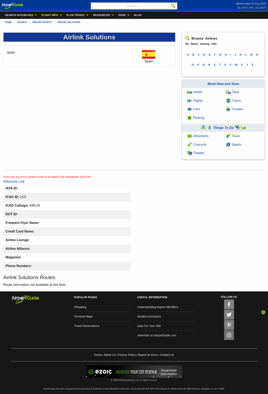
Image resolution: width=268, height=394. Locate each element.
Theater (195, 153)
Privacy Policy (127, 354)
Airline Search (42, 22)
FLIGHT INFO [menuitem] (49, 15)
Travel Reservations (87, 326)
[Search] (173, 6)
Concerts (196, 144)
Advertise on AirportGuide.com (156, 335)
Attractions (197, 136)
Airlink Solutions (68, 22)
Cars (193, 109)
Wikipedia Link (13, 181)
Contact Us (167, 354)
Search (22, 22)
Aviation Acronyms (149, 316)
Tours (233, 136)
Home (8, 22)
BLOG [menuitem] (138, 15)
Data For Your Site (149, 326)
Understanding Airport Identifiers (157, 307)
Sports (233, 144)
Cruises (234, 109)
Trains (233, 100)
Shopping (80, 307)
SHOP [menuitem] (122, 15)
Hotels (194, 92)
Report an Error (148, 354)
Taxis (232, 92)
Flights (195, 100)
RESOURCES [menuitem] (101, 15)
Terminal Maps (83, 316)
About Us (110, 354)
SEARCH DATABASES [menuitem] (19, 15)
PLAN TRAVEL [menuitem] (75, 15)
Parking (195, 117)
